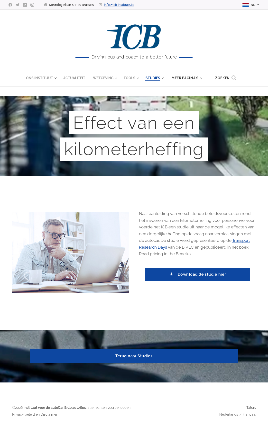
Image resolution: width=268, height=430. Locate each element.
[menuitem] (40, 78)
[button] (229, 78)
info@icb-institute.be (119, 4)
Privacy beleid (23, 414)
